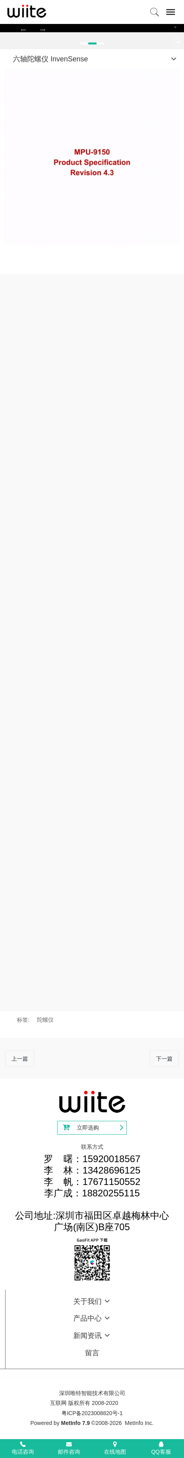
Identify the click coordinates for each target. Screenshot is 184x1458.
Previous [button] (4, 44)
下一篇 (164, 1059)
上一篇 (19, 1059)
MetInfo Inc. (139, 1423)
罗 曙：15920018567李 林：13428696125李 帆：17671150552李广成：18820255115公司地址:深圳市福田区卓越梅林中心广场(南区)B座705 (92, 1192)
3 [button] (175, 27)
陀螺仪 (45, 1020)
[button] (23, 30)
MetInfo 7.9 (75, 1423)
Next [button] (180, 44)
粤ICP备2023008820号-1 (92, 1413)
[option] (92, 28)
